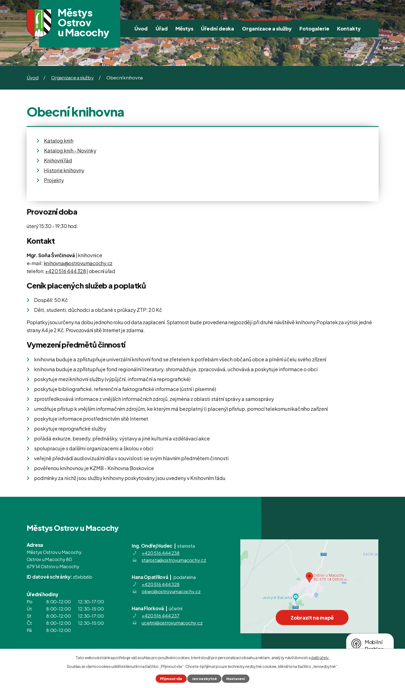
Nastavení (235, 678)
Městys (184, 28)
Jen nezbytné (204, 678)
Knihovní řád (58, 160)
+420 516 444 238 (160, 553)
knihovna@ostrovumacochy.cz (78, 263)
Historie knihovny (64, 170)
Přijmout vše (171, 678)
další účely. (320, 657)
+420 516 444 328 (65, 271)
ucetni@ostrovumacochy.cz (172, 623)
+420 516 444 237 (160, 615)
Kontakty (349, 28)
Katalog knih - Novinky (70, 150)
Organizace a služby (267, 28)
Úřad (162, 28)
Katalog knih (58, 140)
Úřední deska (217, 28)
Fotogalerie (314, 28)
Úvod (141, 28)
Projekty (54, 180)
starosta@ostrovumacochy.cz (174, 560)
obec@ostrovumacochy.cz (171, 591)
